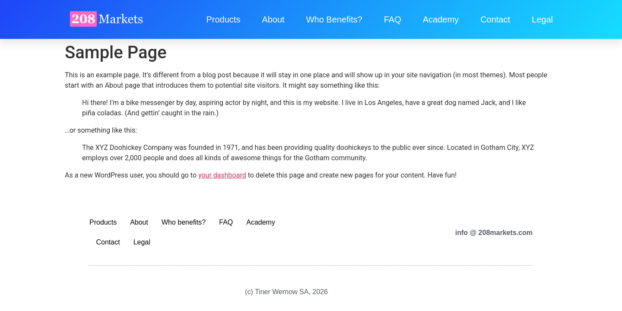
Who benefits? (334, 19)
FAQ (392, 19)
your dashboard (222, 175)
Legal (542, 19)
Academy (441, 19)
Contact (495, 19)
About (273, 19)
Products (223, 19)
